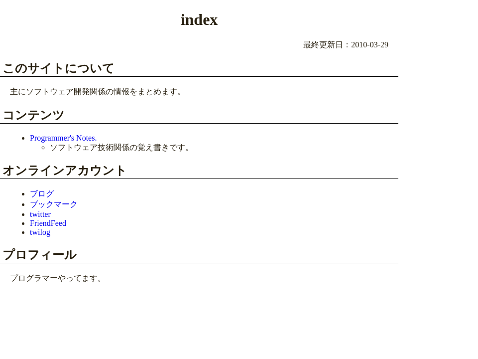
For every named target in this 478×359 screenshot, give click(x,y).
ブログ (42, 193)
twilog (40, 232)
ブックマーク (54, 204)
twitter (40, 214)
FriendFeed (48, 223)
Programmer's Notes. (63, 138)
